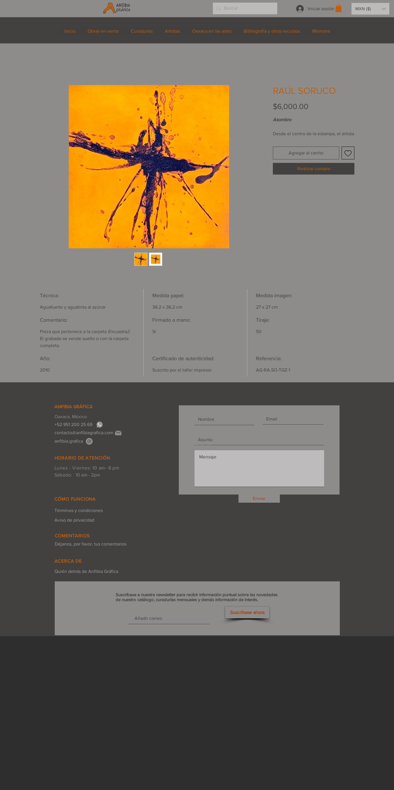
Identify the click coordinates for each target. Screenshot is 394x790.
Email (268, 409)
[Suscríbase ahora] (247, 612)
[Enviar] (259, 499)
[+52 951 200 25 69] (75, 424)
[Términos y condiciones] (78, 510)
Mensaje (203, 445)
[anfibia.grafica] (89, 441)
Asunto (202, 429)
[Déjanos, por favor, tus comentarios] (90, 544)
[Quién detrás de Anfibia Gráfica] (86, 571)
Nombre (203, 409)
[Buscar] (244, 8)
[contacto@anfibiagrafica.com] (83, 433)
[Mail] (118, 433)
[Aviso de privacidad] (78, 520)
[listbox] (370, 9)
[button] (338, 8)
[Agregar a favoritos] (348, 153)
